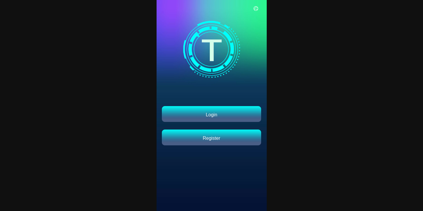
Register (211, 138)
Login (211, 114)
